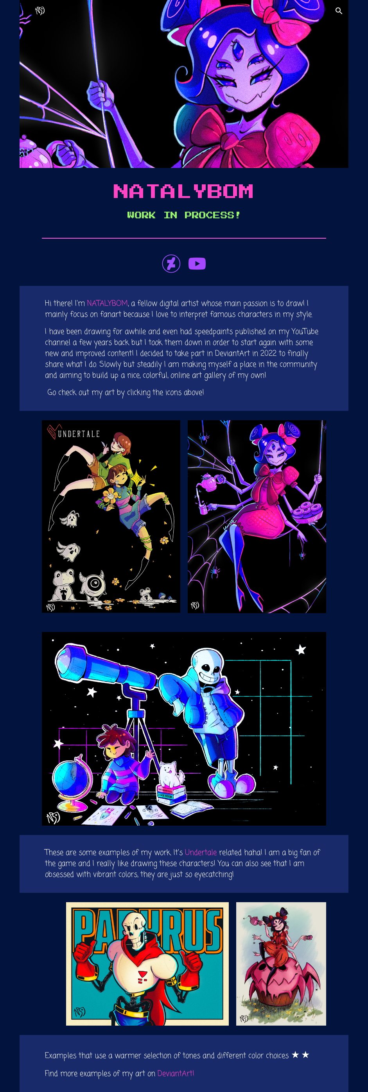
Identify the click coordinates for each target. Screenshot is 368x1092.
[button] (339, 11)
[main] (184, 201)
